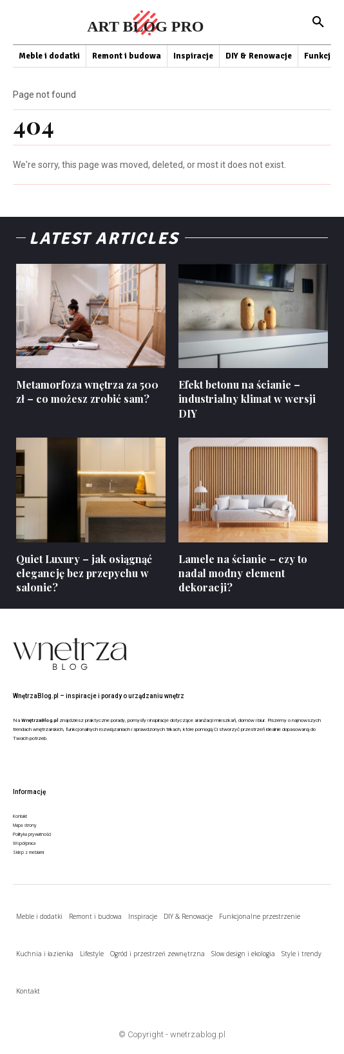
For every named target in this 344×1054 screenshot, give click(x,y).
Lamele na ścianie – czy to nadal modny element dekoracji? (242, 573)
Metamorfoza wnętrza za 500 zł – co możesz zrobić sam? (87, 391)
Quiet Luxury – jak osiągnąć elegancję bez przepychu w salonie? (84, 573)
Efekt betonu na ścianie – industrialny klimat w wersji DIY (247, 399)
